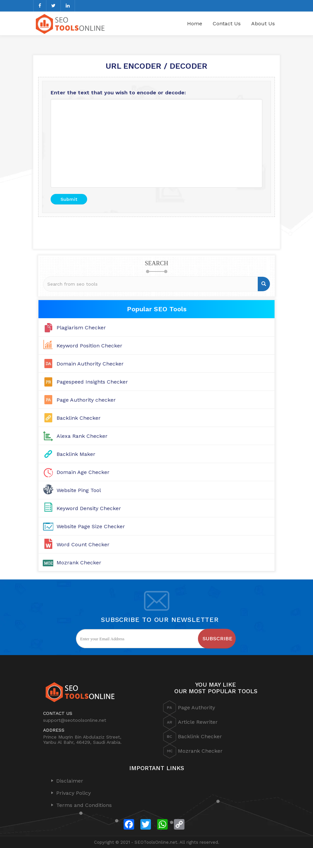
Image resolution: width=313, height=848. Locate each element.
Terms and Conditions (84, 805)
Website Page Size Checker (91, 526)
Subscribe (217, 638)
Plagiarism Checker (81, 327)
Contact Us (227, 23)
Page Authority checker (86, 400)
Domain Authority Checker (90, 364)
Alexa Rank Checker (82, 436)
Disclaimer (69, 781)
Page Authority (189, 707)
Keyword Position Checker (89, 345)
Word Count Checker (83, 544)
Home (194, 23)
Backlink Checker (79, 418)
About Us (263, 23)
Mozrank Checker (79, 562)
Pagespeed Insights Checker (92, 382)
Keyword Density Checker (89, 508)
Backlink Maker (76, 454)
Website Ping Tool (79, 490)
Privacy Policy (73, 793)
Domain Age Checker (83, 472)
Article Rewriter (190, 722)
